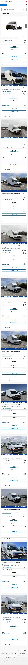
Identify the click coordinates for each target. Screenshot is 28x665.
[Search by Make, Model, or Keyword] (13, 9)
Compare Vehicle (7, 116)
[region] (14, 54)
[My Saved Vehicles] (26, 2)
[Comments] (23, 43)
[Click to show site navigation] (26, 5)
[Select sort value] (26, 13)
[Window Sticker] (25, 43)
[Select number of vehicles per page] (24, 650)
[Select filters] (24, 13)
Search (24, 9)
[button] (3, 5)
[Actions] (25, 37)
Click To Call (14, 56)
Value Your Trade (14, 59)
